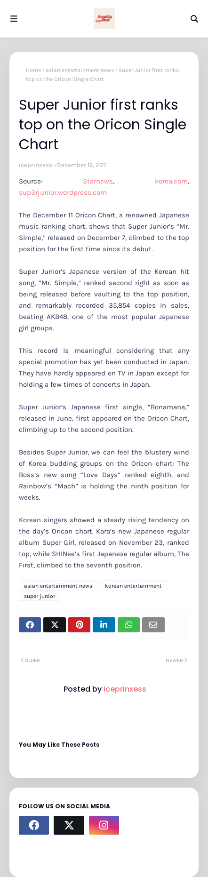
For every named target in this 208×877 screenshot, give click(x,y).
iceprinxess (35, 164)
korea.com (171, 181)
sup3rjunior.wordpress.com (64, 192)
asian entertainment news (80, 70)
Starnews (98, 181)
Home (33, 70)
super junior (39, 596)
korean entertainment (133, 585)
